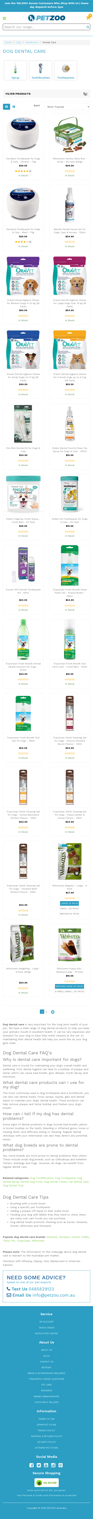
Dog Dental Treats (55, 1181)
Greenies (52, 1236)
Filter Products (46, 93)
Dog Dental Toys (13, 1185)
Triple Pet (9, 1240)
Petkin (85, 1236)
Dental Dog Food (31, 1181)
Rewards (46, 1390)
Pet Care (46, 1384)
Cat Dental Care (79, 1181)
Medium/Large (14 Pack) (69, 986)
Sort (37, 105)
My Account (47, 1321)
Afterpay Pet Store (46, 1447)
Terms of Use (46, 1419)
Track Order (46, 1327)
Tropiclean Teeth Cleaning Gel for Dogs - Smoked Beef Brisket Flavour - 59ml (23, 888)
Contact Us (46, 1361)
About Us (46, 1350)
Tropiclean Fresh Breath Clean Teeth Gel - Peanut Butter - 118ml (70, 592)
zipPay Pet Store (46, 1424)
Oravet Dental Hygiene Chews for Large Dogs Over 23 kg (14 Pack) (69, 303)
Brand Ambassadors (46, 1396)
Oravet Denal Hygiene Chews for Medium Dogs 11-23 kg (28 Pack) (23, 303)
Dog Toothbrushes (41, 1177)
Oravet (75, 1236)
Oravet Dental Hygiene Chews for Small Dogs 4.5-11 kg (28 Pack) (23, 377)
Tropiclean (23, 1240)
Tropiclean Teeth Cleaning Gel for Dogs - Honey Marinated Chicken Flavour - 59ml (23, 814)
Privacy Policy (46, 1430)
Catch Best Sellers (47, 1402)
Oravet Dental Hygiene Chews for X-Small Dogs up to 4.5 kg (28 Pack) (69, 377)
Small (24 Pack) (69, 908)
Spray (15, 78)
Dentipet (64, 1236)
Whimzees (38, 1240)
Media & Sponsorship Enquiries (46, 1373)
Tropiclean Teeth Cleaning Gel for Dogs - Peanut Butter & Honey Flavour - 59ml (69, 814)
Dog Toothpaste (65, 1177)
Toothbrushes (40, 78)
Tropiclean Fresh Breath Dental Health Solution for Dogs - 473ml (23, 666)
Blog (46, 1356)
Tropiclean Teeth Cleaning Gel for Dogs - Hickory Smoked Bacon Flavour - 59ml (69, 740)
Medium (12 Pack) (69, 913)
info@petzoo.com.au (41, 1295)
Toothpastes (65, 78)
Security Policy (46, 1442)
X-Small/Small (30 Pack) (69, 991)
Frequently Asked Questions (46, 1379)
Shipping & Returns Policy (46, 1436)
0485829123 (30, 1289)
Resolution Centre (46, 1333)
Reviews (46, 1367)
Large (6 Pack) (69, 903)
